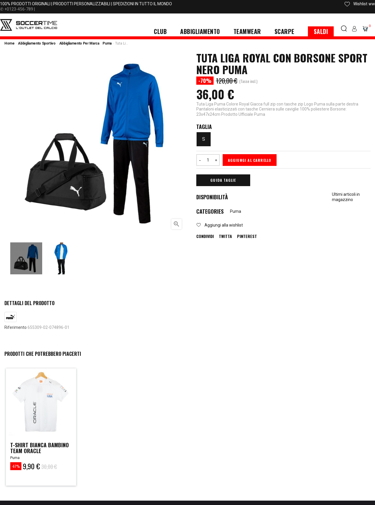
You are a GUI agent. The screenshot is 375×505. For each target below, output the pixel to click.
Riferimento (15, 327)
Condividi (205, 236)
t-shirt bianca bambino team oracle (39, 448)
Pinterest (247, 236)
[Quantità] (208, 160)
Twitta (225, 236)
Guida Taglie (223, 180)
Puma (235, 211)
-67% (16, 466)
